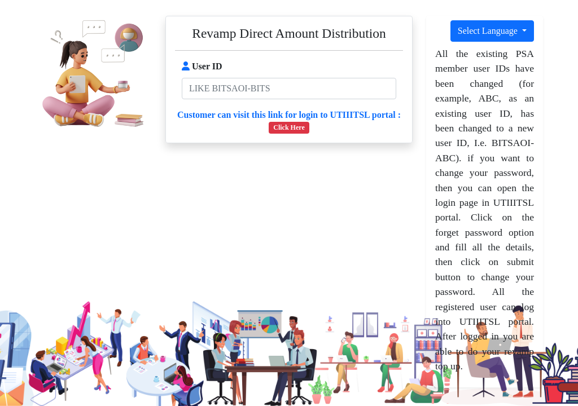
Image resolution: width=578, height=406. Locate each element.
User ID (202, 66)
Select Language (489, 31)
